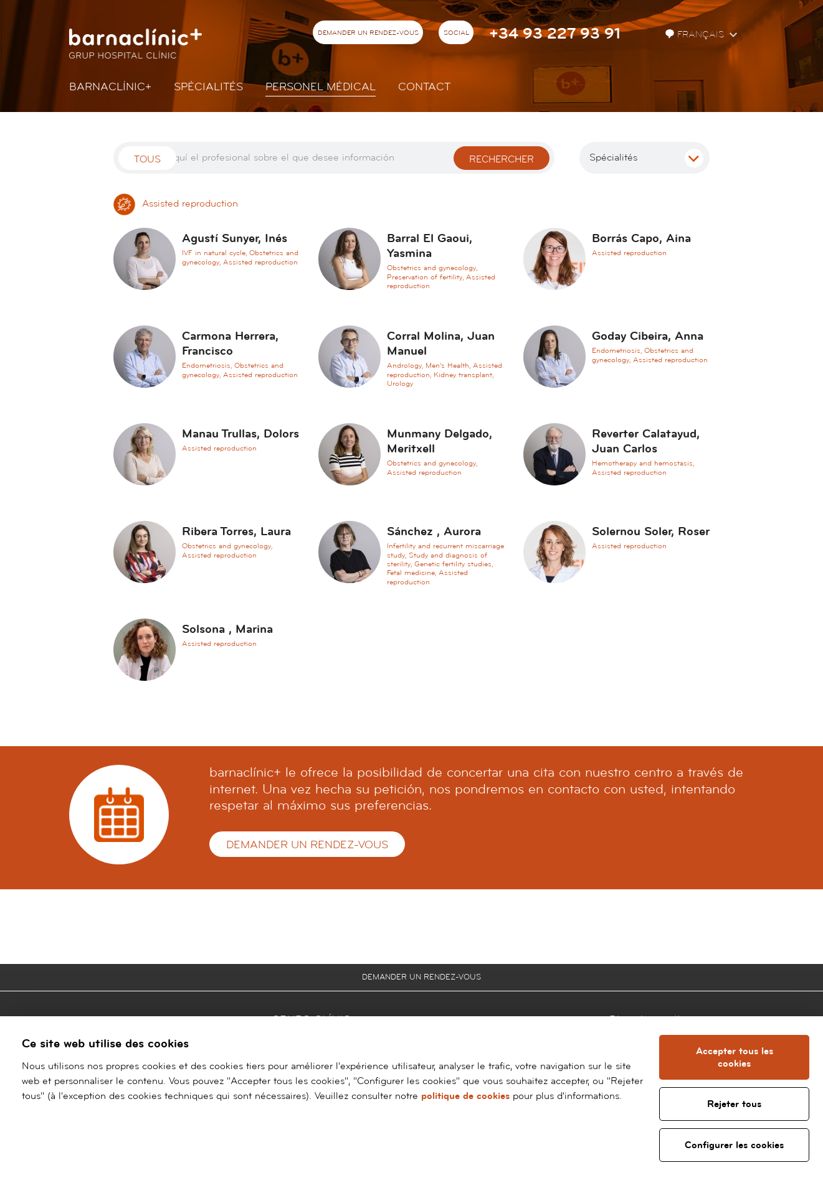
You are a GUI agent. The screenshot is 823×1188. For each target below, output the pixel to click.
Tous (147, 159)
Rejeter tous (735, 1104)
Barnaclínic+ (110, 87)
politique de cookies (465, 1096)
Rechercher (501, 159)
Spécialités (208, 87)
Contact (424, 87)
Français (696, 34)
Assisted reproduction (175, 203)
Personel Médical (320, 87)
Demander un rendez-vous (368, 33)
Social (456, 33)
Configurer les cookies (734, 1145)
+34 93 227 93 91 (555, 34)
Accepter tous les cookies (734, 1057)
